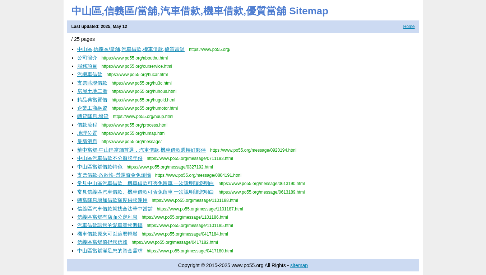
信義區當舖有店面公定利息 (107, 217)
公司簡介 (87, 58)
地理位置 (87, 133)
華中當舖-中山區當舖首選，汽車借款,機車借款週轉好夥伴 (141, 150)
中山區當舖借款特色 (99, 167)
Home (409, 26)
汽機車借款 (89, 74)
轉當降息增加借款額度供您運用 (112, 200)
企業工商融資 (92, 108)
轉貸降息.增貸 (93, 116)
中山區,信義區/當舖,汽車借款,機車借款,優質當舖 (131, 49)
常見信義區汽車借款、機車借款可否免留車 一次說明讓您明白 (145, 192)
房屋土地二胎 (92, 91)
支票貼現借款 (92, 83)
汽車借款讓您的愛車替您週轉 (110, 225)
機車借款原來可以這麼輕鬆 (107, 234)
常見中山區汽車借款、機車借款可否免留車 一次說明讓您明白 (145, 183)
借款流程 (87, 125)
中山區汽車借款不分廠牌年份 (110, 158)
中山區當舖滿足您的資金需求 (110, 250)
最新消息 (87, 141)
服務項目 (87, 66)
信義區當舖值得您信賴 (102, 242)
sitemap (299, 265)
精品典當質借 (92, 100)
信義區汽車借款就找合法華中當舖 (115, 209)
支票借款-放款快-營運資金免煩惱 (114, 175)
